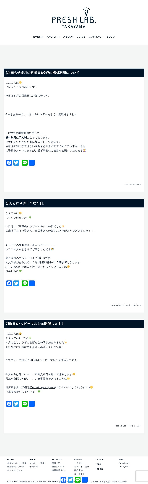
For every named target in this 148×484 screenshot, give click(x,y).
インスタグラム (14, 470)
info (139, 185)
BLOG (100, 469)
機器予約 (56, 463)
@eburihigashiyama (42, 387)
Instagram (124, 466)
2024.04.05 (121, 426)
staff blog (136, 305)
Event (33, 459)
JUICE (100, 459)
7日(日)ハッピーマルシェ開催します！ (35, 324)
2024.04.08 (116, 305)
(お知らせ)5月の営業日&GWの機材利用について (43, 72)
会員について (58, 466)
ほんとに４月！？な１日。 (26, 203)
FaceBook (124, 463)
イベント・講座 (37, 463)
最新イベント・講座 (17, 463)
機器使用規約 (58, 470)
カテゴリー (79, 463)
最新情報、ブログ (15, 466)
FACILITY (57, 459)
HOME (10, 459)
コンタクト (79, 474)
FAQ (99, 464)
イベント (127, 305)
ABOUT (78, 459)
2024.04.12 (130, 185)
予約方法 (34, 466)
